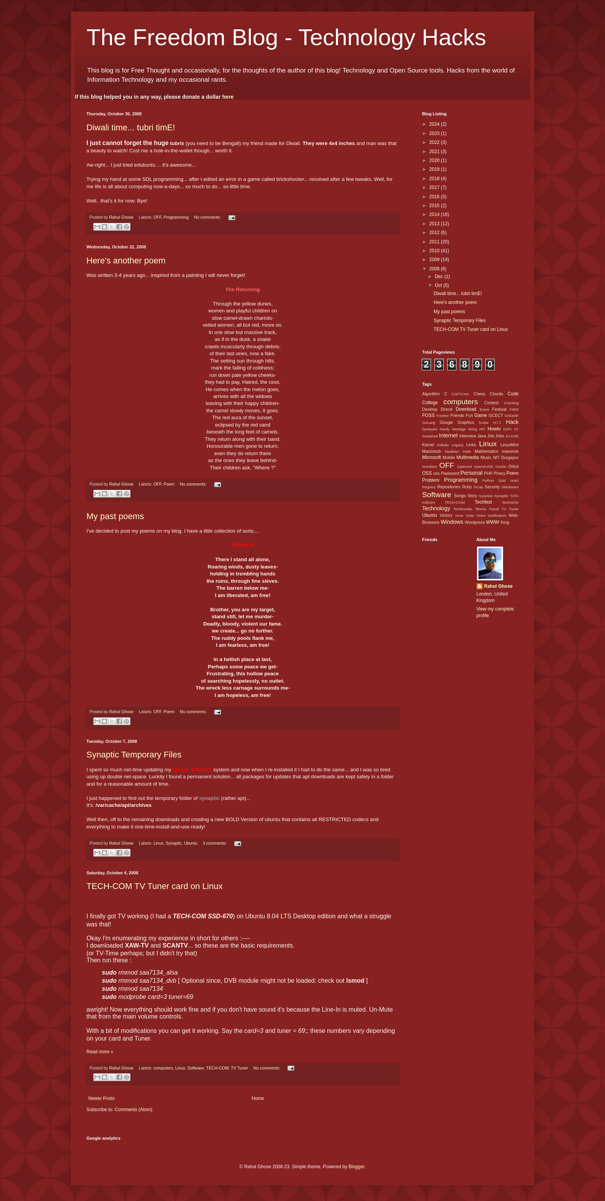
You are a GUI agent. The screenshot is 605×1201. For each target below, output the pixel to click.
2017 (435, 187)
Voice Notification (491, 515)
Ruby (467, 486)
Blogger (356, 1166)
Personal (471, 473)
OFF (157, 217)
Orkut (514, 466)
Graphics (466, 422)
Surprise (486, 496)
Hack (512, 422)
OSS (427, 473)
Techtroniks (462, 509)
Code (513, 393)
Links (471, 444)
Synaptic (174, 843)
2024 (435, 124)
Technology (436, 508)
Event (484, 409)
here (228, 97)
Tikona (480, 509)
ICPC (507, 429)
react (514, 480)
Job (490, 436)
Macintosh (431, 451)
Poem (169, 484)
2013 (435, 223)
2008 (435, 269)
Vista (470, 515)
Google (446, 422)
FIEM (514, 409)
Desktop (430, 409)
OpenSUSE (483, 466)
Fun (469, 415)
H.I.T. (497, 422)
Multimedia (467, 457)
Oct (439, 285)
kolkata (443, 445)
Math (467, 451)
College (430, 402)
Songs (460, 495)
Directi (447, 409)
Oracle (500, 466)
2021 (435, 151)
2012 (435, 232)
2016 (435, 196)
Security (492, 486)
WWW (492, 522)
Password (450, 473)
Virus (459, 515)
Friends (457, 415)
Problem (430, 480)
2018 (435, 178)
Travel (494, 509)
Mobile (449, 457)
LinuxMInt (509, 444)
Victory (446, 515)
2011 (435, 242)
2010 (435, 250)
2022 (435, 142)
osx (436, 473)
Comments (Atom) (133, 1109)
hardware (430, 429)
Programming (176, 217)
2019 (435, 169)
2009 (435, 259)
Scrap (478, 487)
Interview (467, 436)
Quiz (502, 480)
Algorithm (431, 393)
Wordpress (475, 522)
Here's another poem (126, 260)
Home (258, 1098)
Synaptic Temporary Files (134, 754)
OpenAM (464, 466)
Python (488, 480)
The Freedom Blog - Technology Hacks (286, 37)
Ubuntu (191, 843)
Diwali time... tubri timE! (130, 127)
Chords (496, 393)
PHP (488, 473)
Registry (429, 487)
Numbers (429, 466)
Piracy (499, 473)
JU (507, 436)
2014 (435, 214)
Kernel (428, 444)
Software (196, 1068)
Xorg (504, 522)
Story (472, 495)
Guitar (483, 422)
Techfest (483, 502)
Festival (499, 409)
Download (466, 409)
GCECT (495, 415)
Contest (491, 402)
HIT (482, 429)
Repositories (448, 486)
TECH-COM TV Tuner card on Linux (154, 886)
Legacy (457, 445)
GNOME (512, 415)
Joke (499, 436)
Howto (494, 429)
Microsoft (431, 457)
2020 (435, 160)
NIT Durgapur (506, 457)
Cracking (511, 403)
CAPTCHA (460, 394)
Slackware (510, 487)
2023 (435, 133)
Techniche (510, 502)
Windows (452, 522)
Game (480, 415)
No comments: (208, 217)
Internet (448, 435)
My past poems (115, 516)
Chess (479, 393)
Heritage (459, 429)
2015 (435, 205)
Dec (439, 276)
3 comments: (215, 843)
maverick (510, 451)
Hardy (445, 429)
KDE (515, 436)
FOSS (428, 415)
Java (481, 436)
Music (485, 457)
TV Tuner (239, 1068)
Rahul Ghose (498, 586)
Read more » (99, 1051)
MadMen (452, 451)
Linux (159, 843)
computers (163, 1068)
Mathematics (486, 451)
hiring (472, 429)
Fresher (442, 415)
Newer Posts (101, 1098)
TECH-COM (217, 1068)
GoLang (428, 422)
